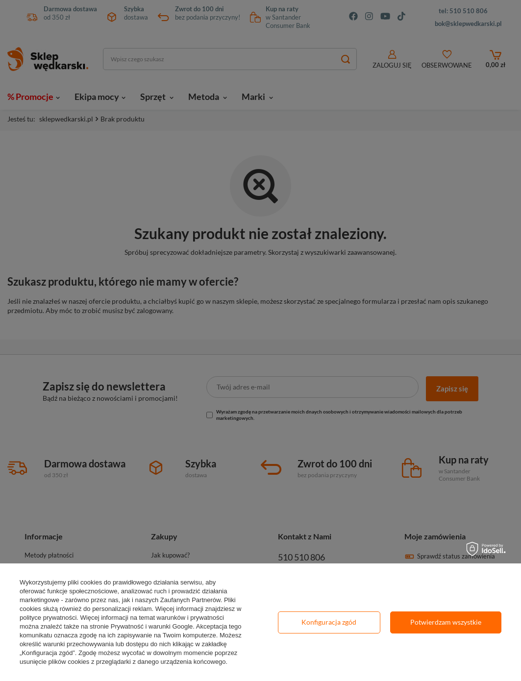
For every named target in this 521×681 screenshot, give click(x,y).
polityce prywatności (48, 617)
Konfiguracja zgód (328, 622)
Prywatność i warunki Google (152, 626)
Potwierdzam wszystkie (445, 622)
